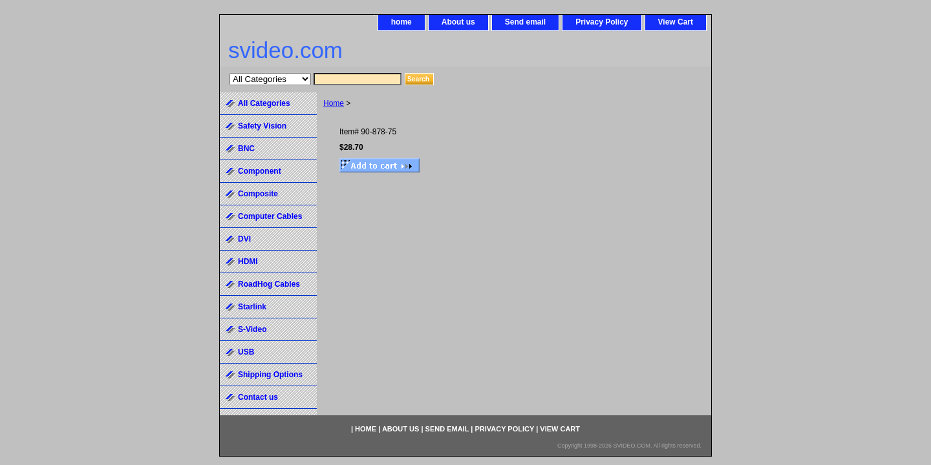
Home (333, 103)
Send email (525, 21)
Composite (258, 193)
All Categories (264, 103)
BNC (246, 148)
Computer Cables (270, 216)
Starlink (252, 306)
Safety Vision (262, 125)
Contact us (258, 397)
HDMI (248, 261)
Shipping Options (270, 374)
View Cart (675, 21)
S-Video (252, 329)
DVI (244, 238)
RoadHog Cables (269, 284)
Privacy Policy (601, 21)
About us (458, 21)
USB (246, 351)
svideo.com (285, 50)
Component (259, 171)
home (401, 21)
